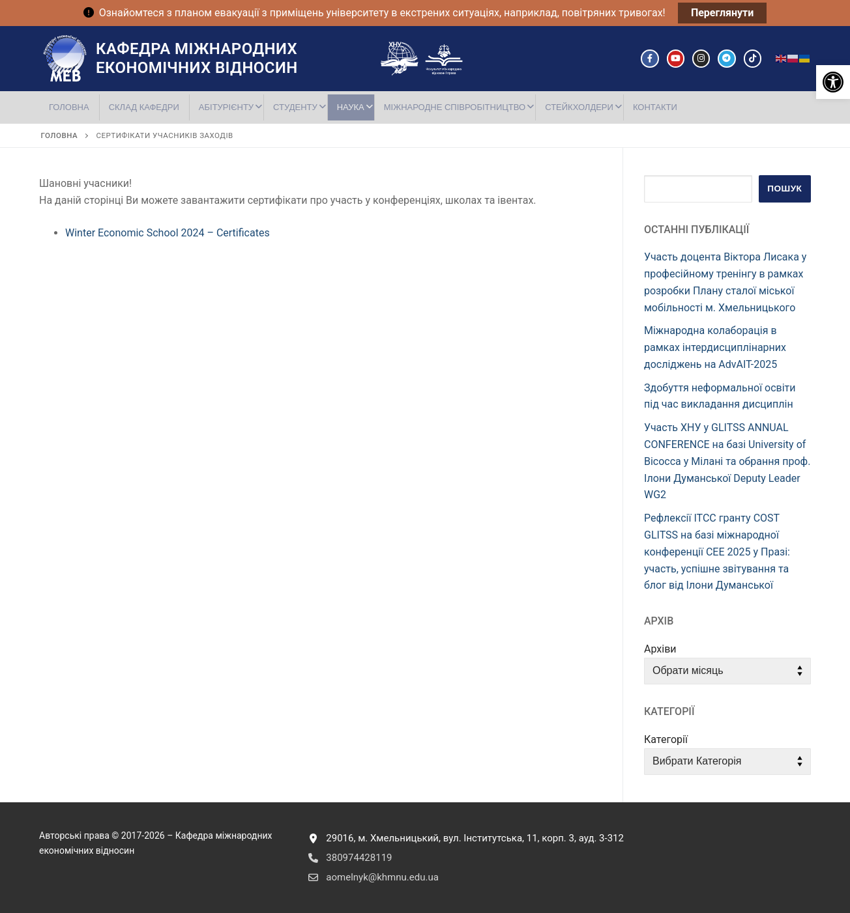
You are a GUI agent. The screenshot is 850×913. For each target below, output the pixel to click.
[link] (833, 82)
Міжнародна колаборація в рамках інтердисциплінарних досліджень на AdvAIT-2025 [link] (715, 347)
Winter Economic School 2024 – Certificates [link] (167, 233)
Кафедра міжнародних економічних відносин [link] (197, 58)
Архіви (660, 649)
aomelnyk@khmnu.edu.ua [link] (371, 877)
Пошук (784, 188)
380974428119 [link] (347, 857)
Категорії (666, 739)
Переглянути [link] (722, 13)
